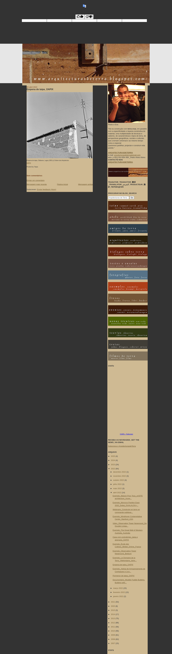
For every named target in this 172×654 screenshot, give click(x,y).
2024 (113, 460)
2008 (113, 639)
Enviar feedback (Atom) (46, 189)
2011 (113, 627)
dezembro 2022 (119, 472)
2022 (113, 469)
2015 (113, 610)
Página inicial (62, 184)
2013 (113, 618)
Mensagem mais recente (37, 184)
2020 (113, 606)
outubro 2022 (118, 480)
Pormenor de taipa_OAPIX (123, 576)
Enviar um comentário (35, 180)
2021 (113, 602)
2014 (113, 614)
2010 (113, 631)
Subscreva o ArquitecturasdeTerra (122, 446)
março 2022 (118, 588)
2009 (113, 635)
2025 (113, 456)
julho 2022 (117, 484)
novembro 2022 (119, 476)
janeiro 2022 (118, 596)
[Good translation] (79, 16)
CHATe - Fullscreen (126, 434)
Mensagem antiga (85, 184)
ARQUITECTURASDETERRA (120, 162)
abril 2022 (117, 492)
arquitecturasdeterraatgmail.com (127, 155)
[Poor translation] (88, 16)
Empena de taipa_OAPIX (40, 89)
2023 (113, 464)
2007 (113, 643)
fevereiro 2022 (119, 592)
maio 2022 (117, 488)
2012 (113, 623)
